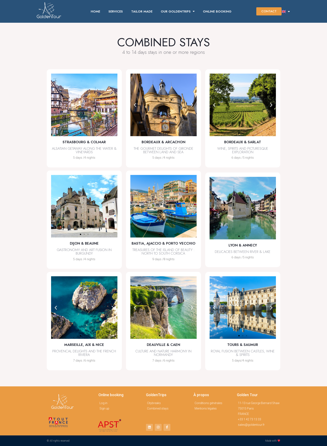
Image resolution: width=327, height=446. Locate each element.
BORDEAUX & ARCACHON (163, 141)
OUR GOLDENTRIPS (178, 11)
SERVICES (115, 11)
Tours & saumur (242, 344)
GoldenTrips (156, 395)
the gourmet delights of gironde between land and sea (163, 150)
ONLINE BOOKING (217, 11)
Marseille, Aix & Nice (84, 344)
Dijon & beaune (84, 243)
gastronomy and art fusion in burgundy (84, 251)
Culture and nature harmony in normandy (163, 353)
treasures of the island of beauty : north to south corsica (163, 251)
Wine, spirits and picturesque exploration (242, 150)
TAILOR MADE (141, 11)
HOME (95, 11)
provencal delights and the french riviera (84, 353)
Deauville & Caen (163, 344)
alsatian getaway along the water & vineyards (84, 150)
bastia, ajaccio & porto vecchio (163, 243)
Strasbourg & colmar (84, 141)
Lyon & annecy (243, 245)
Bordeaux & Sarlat (242, 141)
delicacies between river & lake (242, 251)
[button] (269, 11)
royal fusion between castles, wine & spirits (243, 353)
